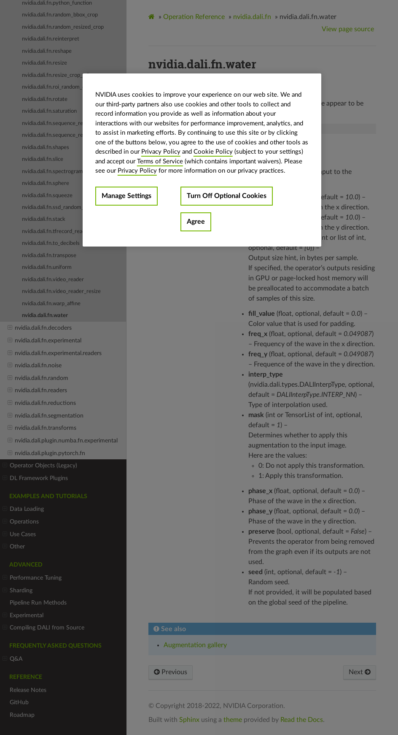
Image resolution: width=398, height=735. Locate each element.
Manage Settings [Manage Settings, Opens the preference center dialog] (126, 196)
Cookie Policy (213, 152)
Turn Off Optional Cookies (226, 196)
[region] (202, 160)
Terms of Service (160, 161)
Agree (196, 221)
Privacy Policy (160, 152)
